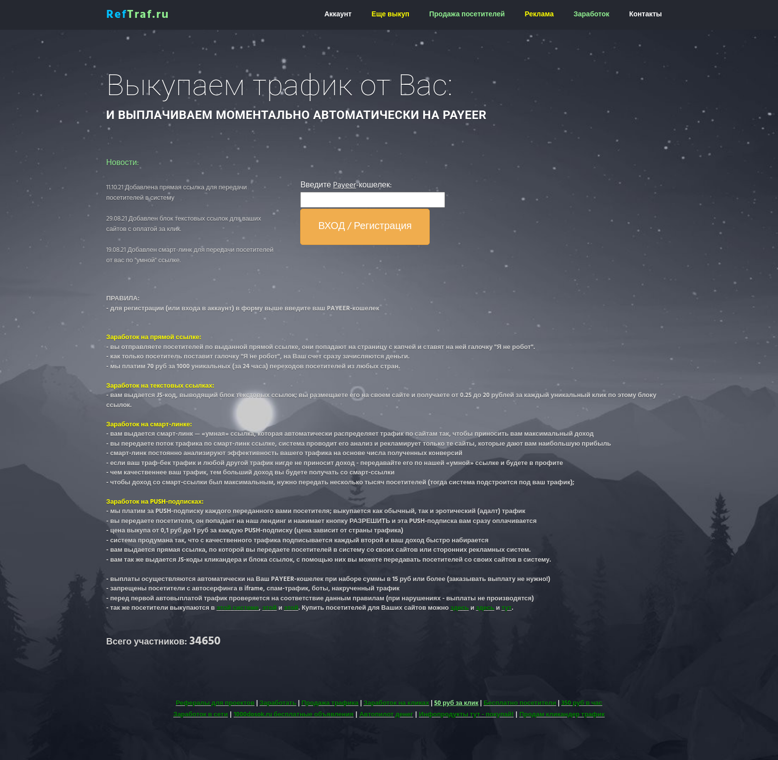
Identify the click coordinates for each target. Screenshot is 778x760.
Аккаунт (338, 14)
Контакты (645, 14)
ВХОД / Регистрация (365, 226)
